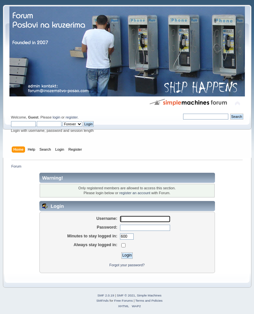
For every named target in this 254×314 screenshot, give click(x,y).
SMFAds (102, 300)
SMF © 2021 (126, 295)
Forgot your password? (126, 265)
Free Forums (123, 300)
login (56, 117)
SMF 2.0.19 (105, 295)
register (72, 117)
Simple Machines (149, 295)
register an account (134, 193)
